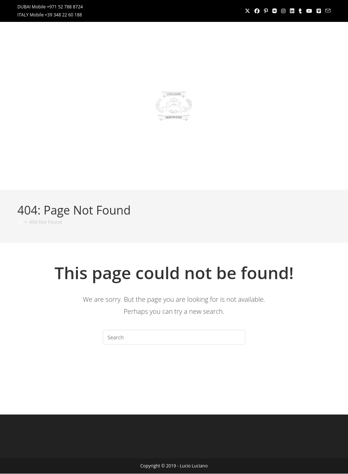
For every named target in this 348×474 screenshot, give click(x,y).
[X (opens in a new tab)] (247, 11)
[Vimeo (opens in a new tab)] (318, 11)
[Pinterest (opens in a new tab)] (266, 11)
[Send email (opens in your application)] (326, 11)
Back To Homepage (173, 374)
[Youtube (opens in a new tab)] (309, 11)
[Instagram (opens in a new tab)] (283, 11)
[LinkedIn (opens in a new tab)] (292, 11)
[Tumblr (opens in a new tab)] (300, 11)
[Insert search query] (174, 337)
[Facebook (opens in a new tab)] (257, 11)
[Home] (20, 222)
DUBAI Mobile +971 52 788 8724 (50, 7)
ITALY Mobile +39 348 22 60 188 (50, 15)
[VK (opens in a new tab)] (274, 11)
